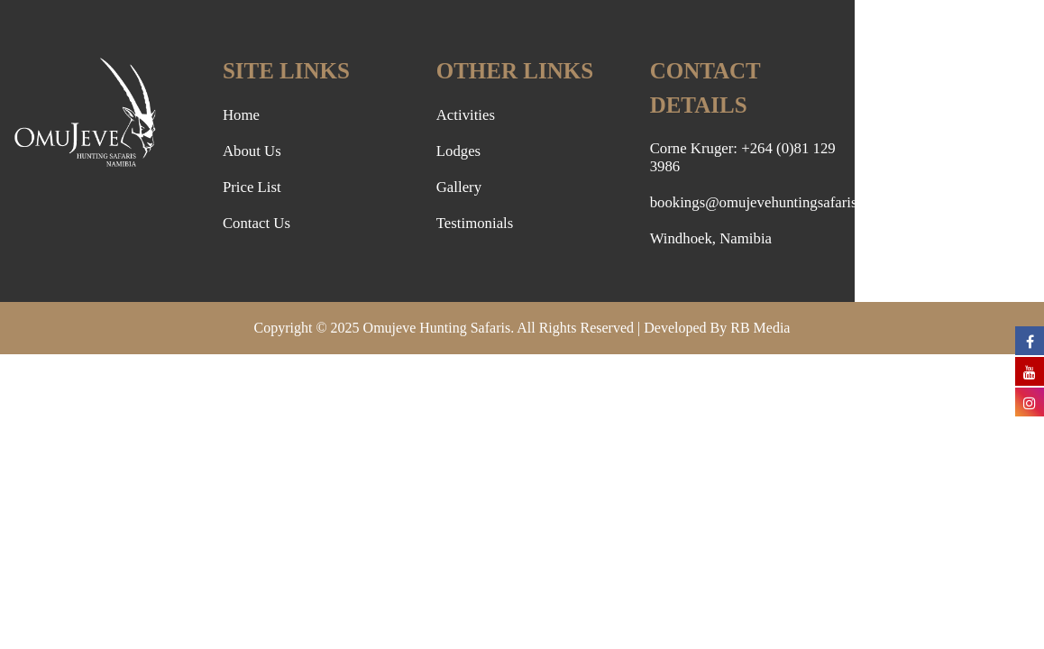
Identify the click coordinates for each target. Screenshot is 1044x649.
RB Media (760, 327)
